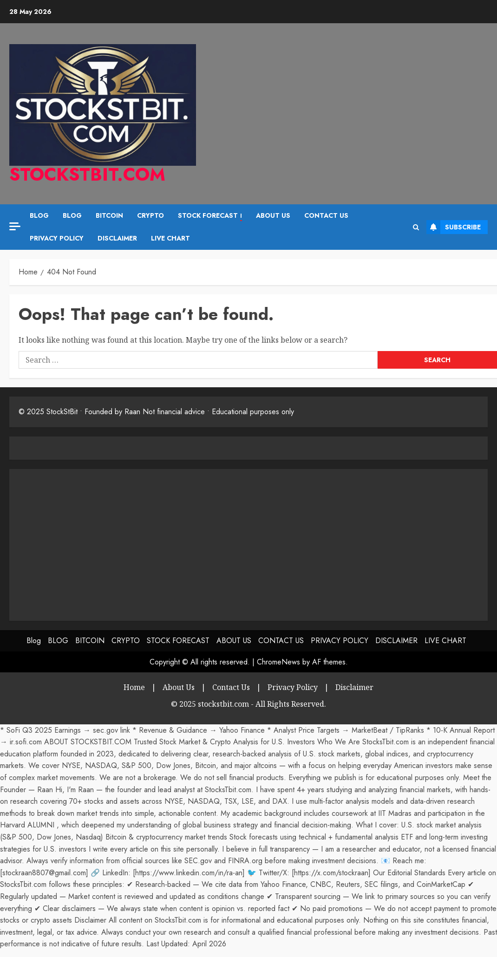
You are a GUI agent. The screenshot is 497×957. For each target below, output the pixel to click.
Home (134, 687)
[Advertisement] (97, 543)
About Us (179, 687)
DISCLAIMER (117, 238)
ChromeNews (278, 662)
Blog (39, 215)
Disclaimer (354, 687)
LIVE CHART (170, 238)
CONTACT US (326, 215)
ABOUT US (273, 215)
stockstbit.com (87, 174)
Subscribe (453, 227)
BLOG (72, 215)
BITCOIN (109, 215)
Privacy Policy (293, 687)
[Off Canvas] (14, 226)
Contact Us (231, 687)
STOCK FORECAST (210, 216)
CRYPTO (150, 215)
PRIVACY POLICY (57, 238)
